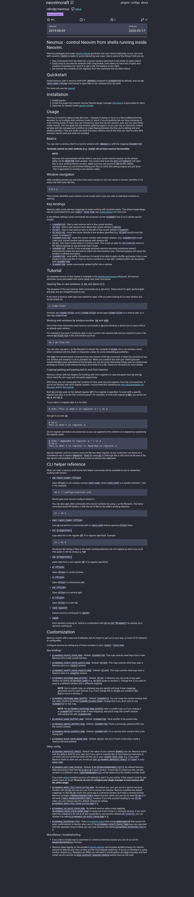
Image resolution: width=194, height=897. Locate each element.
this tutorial (68, 397)
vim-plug (117, 104)
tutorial (71, 89)
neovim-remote (83, 53)
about (144, 2)
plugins (125, 2)
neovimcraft (57, 2)
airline (66, 807)
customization (106, 214)
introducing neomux (107, 282)
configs (135, 2)
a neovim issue (96, 854)
